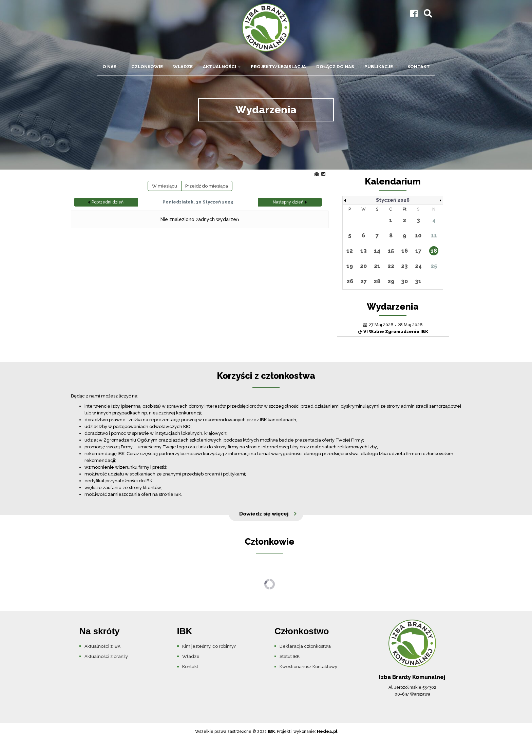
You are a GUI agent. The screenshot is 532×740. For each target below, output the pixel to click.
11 (434, 235)
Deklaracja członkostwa (305, 646)
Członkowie (147, 66)
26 (349, 281)
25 (434, 266)
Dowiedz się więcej (263, 514)
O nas (111, 66)
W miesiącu (164, 186)
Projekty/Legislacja (278, 66)
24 (418, 266)
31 (418, 281)
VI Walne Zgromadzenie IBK (395, 331)
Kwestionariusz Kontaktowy (308, 666)
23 (404, 266)
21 (377, 266)
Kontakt (418, 66)
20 (363, 266)
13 (363, 251)
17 (418, 251)
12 (349, 251)
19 (349, 266)
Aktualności (222, 66)
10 (418, 235)
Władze (183, 66)
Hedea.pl (327, 731)
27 (363, 281)
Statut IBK (290, 656)
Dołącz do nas (335, 66)
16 (404, 251)
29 (390, 281)
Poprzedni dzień (108, 202)
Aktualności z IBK (102, 646)
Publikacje (380, 66)
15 (391, 251)
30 (404, 281)
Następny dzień (288, 202)
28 (377, 281)
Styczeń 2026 (393, 200)
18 (434, 251)
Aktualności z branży (106, 656)
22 (390, 266)
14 (377, 251)
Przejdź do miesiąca (206, 186)
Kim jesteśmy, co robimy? (209, 646)
